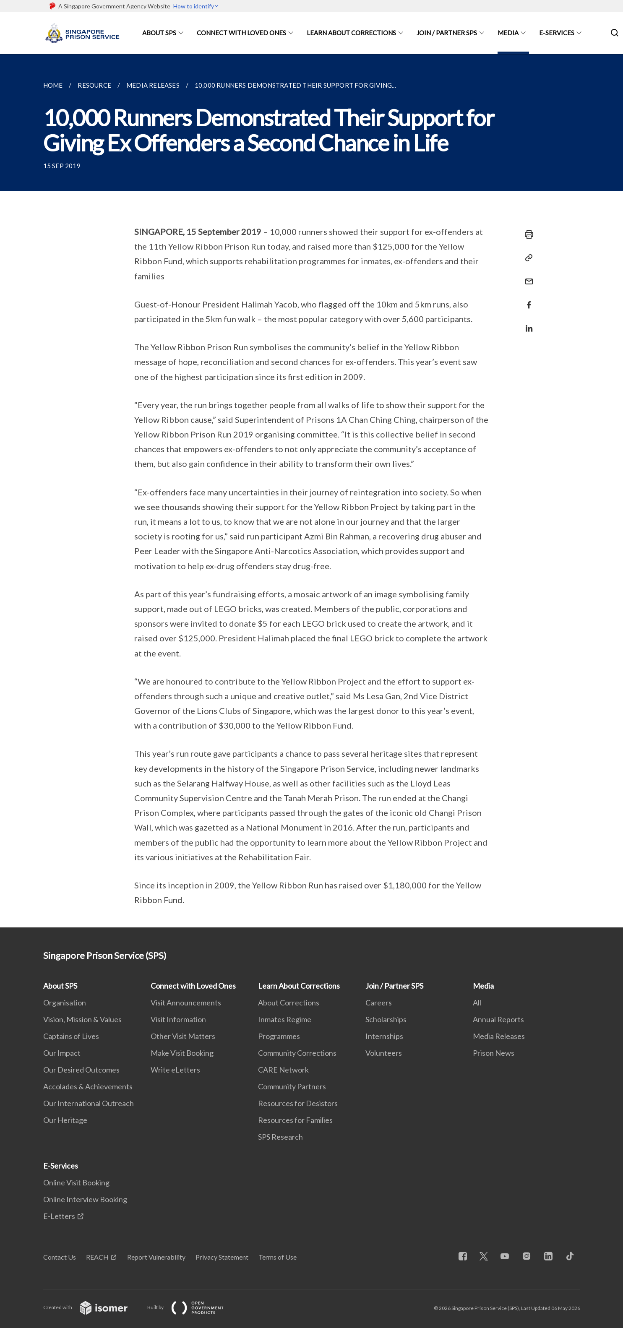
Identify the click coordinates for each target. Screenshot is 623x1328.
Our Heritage (65, 1120)
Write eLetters (175, 1069)
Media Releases (499, 1036)
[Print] (526, 234)
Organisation (64, 1002)
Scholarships (386, 1019)
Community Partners (292, 1086)
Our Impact (62, 1052)
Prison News (493, 1052)
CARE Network (283, 1069)
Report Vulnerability (156, 1257)
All (477, 1002)
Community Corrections (297, 1052)
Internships (384, 1036)
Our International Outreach (88, 1103)
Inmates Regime (284, 1019)
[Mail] (526, 276)
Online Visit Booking (76, 1182)
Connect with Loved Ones (241, 32)
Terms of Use (277, 1257)
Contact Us (59, 1257)
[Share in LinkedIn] (526, 323)
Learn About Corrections (351, 32)
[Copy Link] (526, 258)
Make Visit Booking (182, 1052)
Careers (378, 1002)
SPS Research (280, 1136)
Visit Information (178, 1019)
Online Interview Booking (85, 1199)
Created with (92, 1307)
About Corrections (288, 1002)
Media (508, 32)
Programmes (279, 1036)
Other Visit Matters (183, 1036)
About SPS (159, 32)
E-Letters (59, 1216)
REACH (97, 1257)
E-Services (556, 32)
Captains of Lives (71, 1036)
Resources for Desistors (298, 1103)
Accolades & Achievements (88, 1086)
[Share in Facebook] (526, 300)
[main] (311, 490)
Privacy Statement (222, 1257)
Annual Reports (498, 1019)
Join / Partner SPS (447, 32)
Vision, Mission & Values (82, 1019)
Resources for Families (295, 1120)
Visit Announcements (186, 1002)
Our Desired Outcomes (81, 1069)
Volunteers (383, 1052)
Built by (192, 1307)
